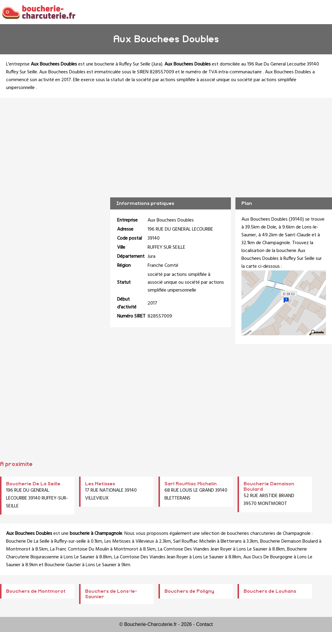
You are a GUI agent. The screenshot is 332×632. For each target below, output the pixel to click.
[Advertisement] (166, 143)
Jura (157, 64)
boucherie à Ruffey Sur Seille (122, 64)
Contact (204, 624)
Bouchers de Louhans (270, 591)
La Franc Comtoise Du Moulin (79, 549)
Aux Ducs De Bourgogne (267, 557)
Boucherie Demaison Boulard (289, 541)
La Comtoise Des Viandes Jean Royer (195, 549)
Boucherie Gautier (63, 565)
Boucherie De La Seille (33, 483)
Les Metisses (100, 483)
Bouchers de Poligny (189, 591)
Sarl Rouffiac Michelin (190, 483)
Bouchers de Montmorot (35, 591)
